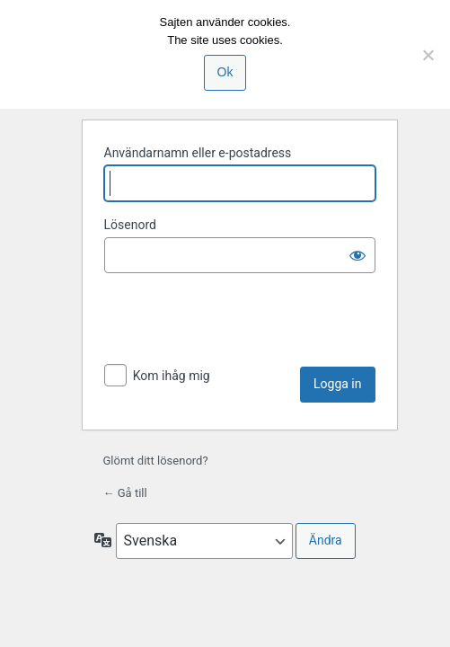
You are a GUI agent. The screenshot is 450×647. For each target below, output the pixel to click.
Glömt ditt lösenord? (155, 460)
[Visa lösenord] (357, 255)
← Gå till (125, 493)
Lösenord (130, 224)
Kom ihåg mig (171, 375)
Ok (225, 72)
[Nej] (428, 55)
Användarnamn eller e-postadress (198, 153)
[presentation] (240, 323)
